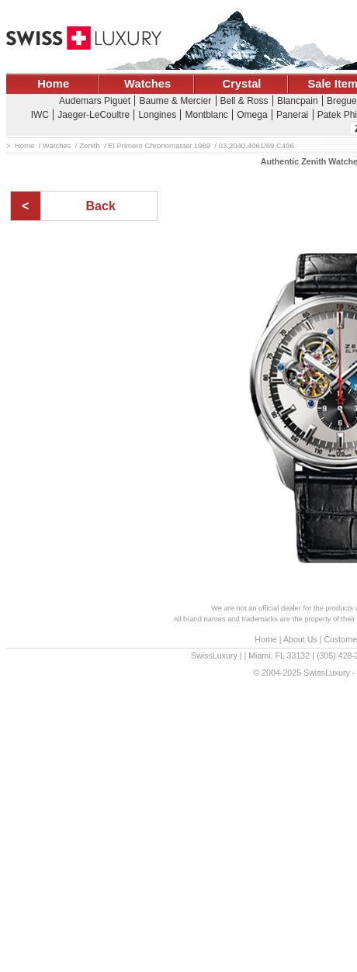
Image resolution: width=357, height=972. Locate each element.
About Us (300, 639)
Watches (147, 84)
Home (53, 84)
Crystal (242, 84)
